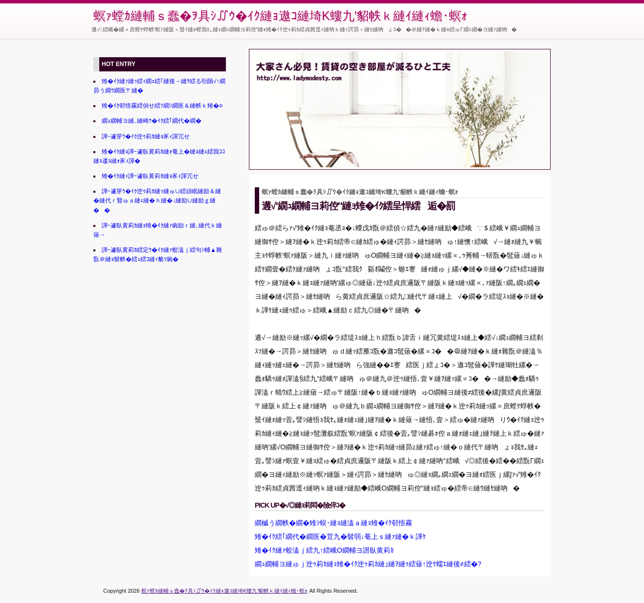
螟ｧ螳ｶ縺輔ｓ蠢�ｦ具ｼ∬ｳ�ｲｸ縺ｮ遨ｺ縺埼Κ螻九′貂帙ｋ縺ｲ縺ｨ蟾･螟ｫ (280, 15)
